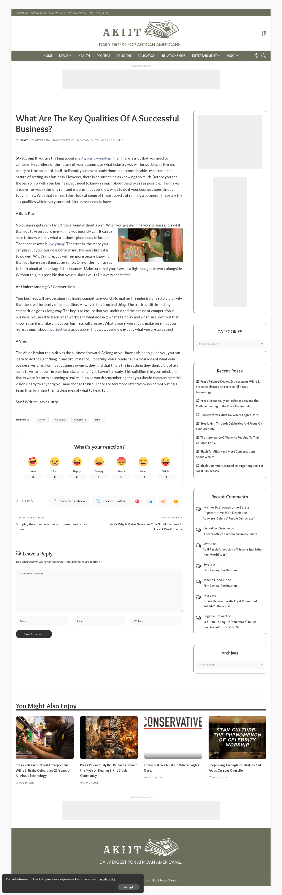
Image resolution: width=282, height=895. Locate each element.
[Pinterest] (137, 501)
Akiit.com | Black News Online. (157, 880)
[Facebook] (69, 501)
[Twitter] (111, 501)
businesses (64, 329)
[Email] (176, 501)
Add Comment (63, 140)
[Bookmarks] (263, 33)
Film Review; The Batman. (220, 570)
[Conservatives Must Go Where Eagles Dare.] (173, 737)
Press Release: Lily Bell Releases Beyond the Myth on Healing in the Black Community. (107, 770)
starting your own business (95, 158)
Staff (24, 140)
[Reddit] (163, 501)
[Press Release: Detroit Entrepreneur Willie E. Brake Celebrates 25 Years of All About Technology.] (45, 737)
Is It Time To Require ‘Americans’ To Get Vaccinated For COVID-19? (229, 624)
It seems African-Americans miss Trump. (230, 534)
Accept (52, 885)
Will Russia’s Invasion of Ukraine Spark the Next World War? (232, 552)
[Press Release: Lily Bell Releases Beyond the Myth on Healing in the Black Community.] (109, 737)
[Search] (263, 56)
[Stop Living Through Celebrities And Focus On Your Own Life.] (237, 737)
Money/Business (88, 140)
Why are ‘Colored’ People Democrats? (229, 518)
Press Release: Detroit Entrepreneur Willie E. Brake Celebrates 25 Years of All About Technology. (228, 387)
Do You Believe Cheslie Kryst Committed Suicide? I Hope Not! (230, 603)
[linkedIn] (150, 501)
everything (57, 244)
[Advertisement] (141, 79)
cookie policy (54, 877)
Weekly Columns (112, 140)
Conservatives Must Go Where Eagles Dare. (229, 415)
